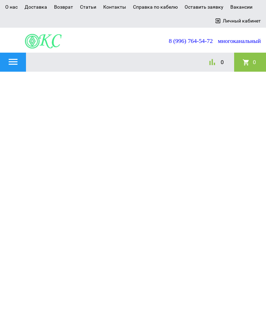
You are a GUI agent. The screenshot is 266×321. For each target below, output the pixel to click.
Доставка (36, 7)
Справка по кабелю (155, 7)
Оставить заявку (204, 7)
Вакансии (241, 7)
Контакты (114, 7)
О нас (11, 7)
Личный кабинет (242, 21)
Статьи (88, 7)
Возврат (63, 7)
